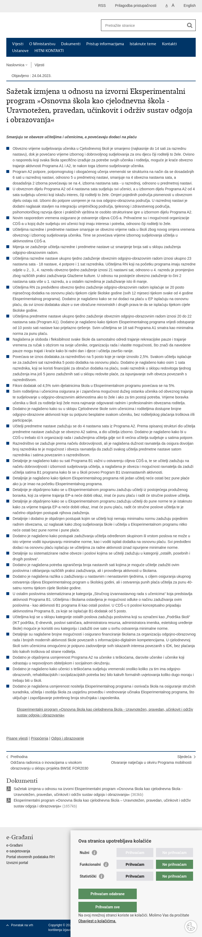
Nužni (84, 863)
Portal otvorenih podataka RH (30, 857)
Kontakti (169, 44)
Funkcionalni (90, 875)
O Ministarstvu (42, 44)
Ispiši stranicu (9, 819)
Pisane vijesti (17, 738)
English (190, 5)
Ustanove (20, 50)
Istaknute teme (143, 44)
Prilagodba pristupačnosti (135, 5)
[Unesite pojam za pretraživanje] (143, 25)
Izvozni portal (17, 863)
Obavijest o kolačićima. (97, 921)
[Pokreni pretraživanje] (189, 25)
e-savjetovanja (18, 851)
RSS (102, 5)
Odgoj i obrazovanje (67, 738)
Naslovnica (15, 65)
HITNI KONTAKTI (49, 50)
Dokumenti (70, 44)
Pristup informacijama (105, 44)
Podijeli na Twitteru (31, 819)
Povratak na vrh (22, 925)
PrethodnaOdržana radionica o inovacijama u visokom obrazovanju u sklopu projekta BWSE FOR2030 (49, 762)
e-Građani (14, 845)
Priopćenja (39, 738)
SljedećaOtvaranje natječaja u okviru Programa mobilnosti (151, 760)
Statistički (88, 887)
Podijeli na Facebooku (20, 819)
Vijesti (17, 44)
